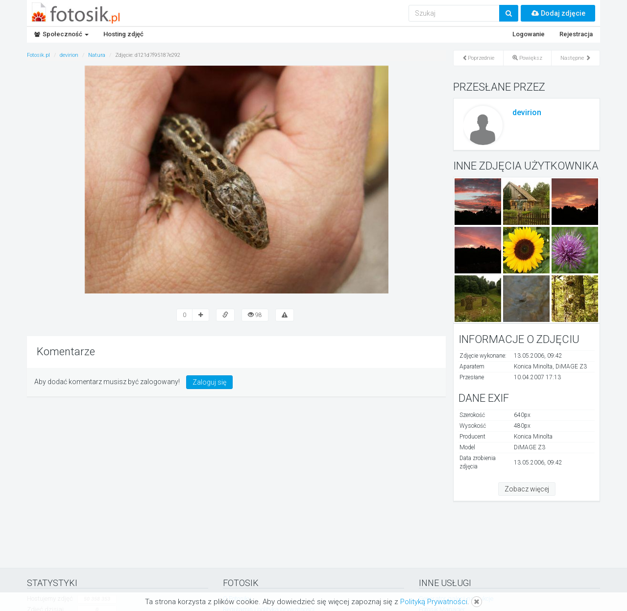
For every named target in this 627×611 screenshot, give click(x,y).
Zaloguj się (209, 382)
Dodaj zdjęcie (558, 13)
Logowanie (528, 34)
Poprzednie (478, 58)
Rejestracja (576, 34)
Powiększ (527, 58)
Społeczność (61, 34)
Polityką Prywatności (433, 601)
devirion (526, 112)
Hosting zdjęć (123, 34)
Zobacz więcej (527, 489)
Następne (575, 58)
